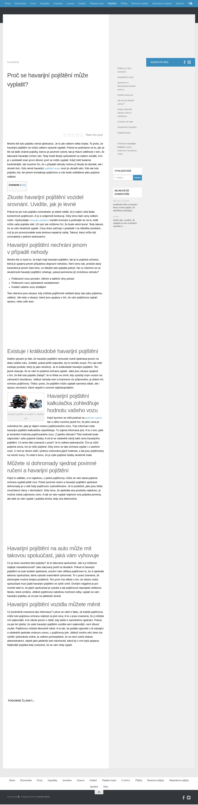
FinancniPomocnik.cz (37, 17)
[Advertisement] (58, 47)
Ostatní (82, 3)
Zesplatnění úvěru (125, 90)
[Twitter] (189, 75)
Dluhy (8, 3)
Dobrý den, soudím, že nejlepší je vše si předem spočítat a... (125, 236)
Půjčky (124, 3)
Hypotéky (45, 3)
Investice (58, 3)
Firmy (33, 3)
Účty (105, 799)
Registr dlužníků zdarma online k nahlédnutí (124, 125)
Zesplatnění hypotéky (127, 140)
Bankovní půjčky (140, 3)
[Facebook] (184, 75)
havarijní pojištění (39, 233)
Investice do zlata (125, 134)
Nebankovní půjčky (162, 3)
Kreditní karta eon (125, 108)
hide (23, 198)
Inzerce (70, 3)
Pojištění (112, 3)
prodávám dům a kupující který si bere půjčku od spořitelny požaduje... (125, 220)
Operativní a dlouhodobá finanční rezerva (126, 99)
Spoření (180, 3)
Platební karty (97, 3)
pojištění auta (52, 181)
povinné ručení (93, 430)
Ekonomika (20, 3)
